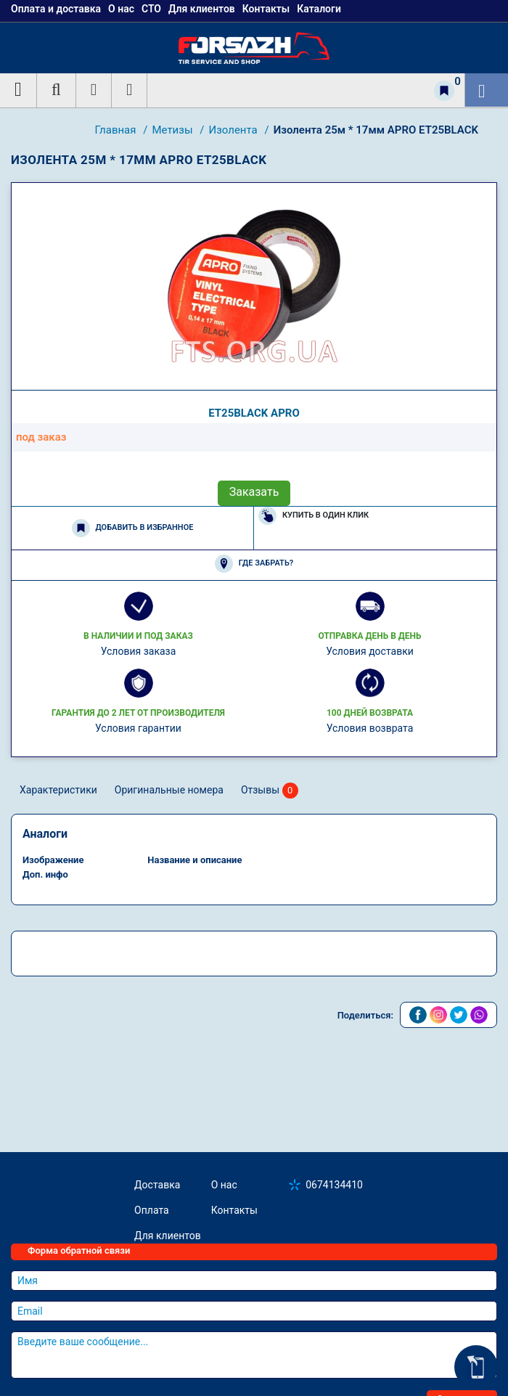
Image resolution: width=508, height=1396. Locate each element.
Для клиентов (167, 1235)
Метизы (173, 129)
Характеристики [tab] (58, 790)
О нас (224, 1185)
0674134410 (334, 1185)
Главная (116, 129)
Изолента (234, 129)
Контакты (234, 1210)
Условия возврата (370, 728)
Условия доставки (370, 651)
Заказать (254, 492)
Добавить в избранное (133, 528)
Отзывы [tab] (269, 791)
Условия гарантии (138, 728)
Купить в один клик (313, 516)
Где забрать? (254, 564)
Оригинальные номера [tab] (169, 790)
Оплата (151, 1210)
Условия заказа (138, 651)
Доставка (157, 1185)
